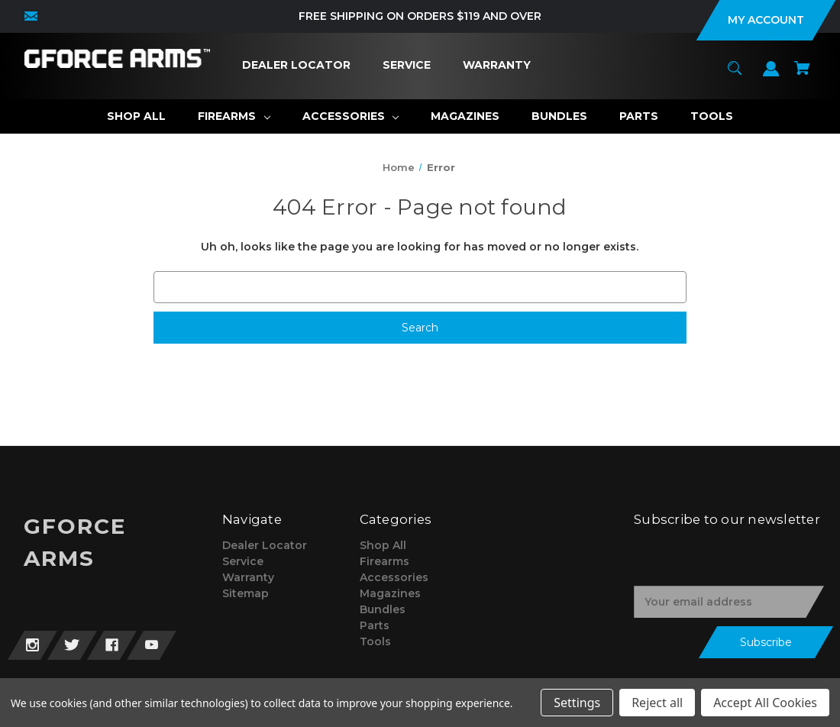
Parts (374, 625)
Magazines (390, 593)
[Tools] (711, 116)
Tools (375, 641)
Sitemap (245, 593)
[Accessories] (350, 116)
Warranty (248, 577)
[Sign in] (771, 76)
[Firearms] (234, 116)
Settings (577, 702)
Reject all (657, 702)
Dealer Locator (264, 545)
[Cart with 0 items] (802, 75)
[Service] (407, 65)
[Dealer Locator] (296, 65)
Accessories (394, 577)
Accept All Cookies (765, 702)
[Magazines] (465, 116)
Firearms (384, 561)
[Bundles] (559, 116)
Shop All (383, 545)
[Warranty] (497, 65)
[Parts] (638, 116)
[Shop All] (136, 116)
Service (242, 561)
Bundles (382, 609)
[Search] (735, 75)
